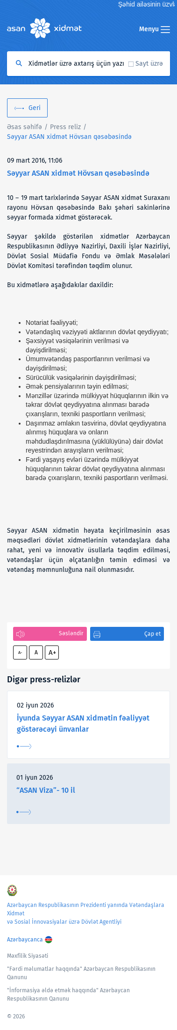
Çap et (152, 634)
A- (20, 652)
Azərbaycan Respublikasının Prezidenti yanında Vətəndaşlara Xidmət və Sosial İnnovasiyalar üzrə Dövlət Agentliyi (85, 913)
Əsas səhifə (24, 127)
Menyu (154, 29)
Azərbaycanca (25, 939)
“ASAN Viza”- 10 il (45, 790)
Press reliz (65, 127)
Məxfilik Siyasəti (27, 956)
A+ (52, 652)
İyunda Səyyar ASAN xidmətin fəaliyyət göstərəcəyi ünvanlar (83, 724)
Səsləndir (71, 633)
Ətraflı (24, 746)
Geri (34, 108)
